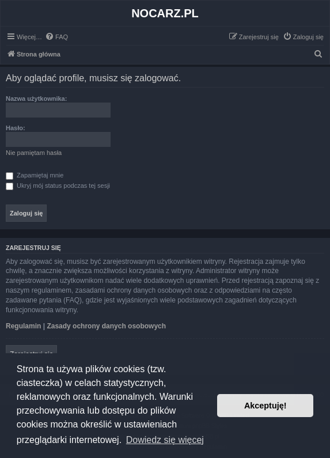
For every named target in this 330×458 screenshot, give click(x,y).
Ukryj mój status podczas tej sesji (58, 185)
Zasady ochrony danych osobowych (106, 326)
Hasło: (15, 127)
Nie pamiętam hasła (34, 152)
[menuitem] (56, 37)
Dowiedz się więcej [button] (165, 440)
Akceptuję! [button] (265, 405)
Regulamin (23, 326)
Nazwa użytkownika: (36, 98)
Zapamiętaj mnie (34, 175)
